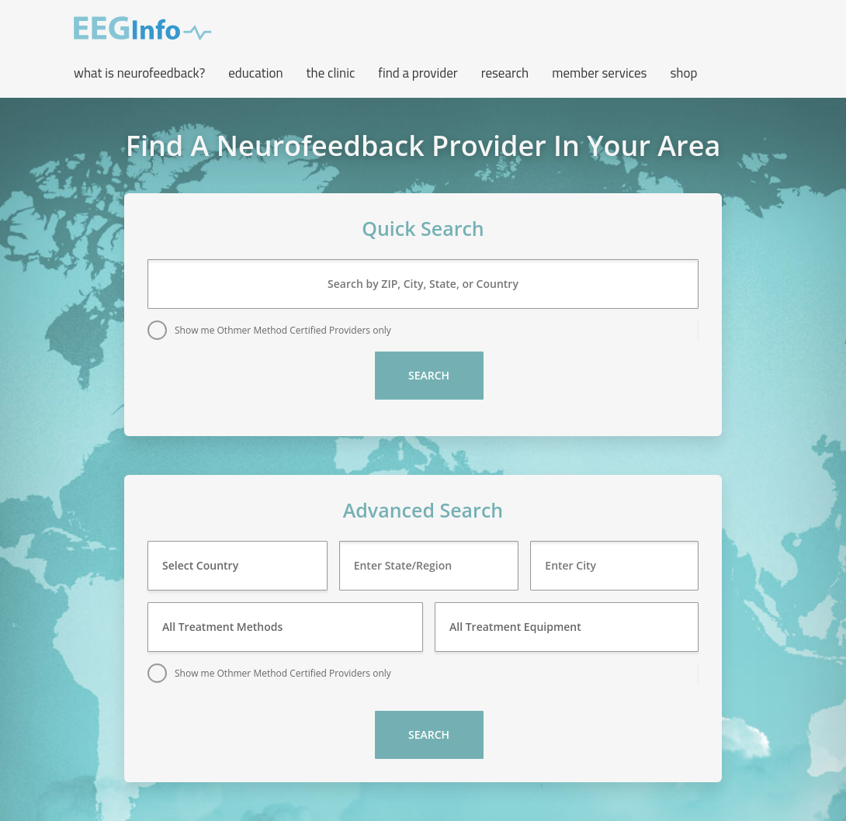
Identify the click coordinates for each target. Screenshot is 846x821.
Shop (683, 73)
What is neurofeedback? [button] (139, 73)
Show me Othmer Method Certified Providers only (283, 330)
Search (428, 375)
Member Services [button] (599, 73)
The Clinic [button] (331, 73)
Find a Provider (417, 73)
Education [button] (255, 73)
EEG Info (143, 28)
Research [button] (505, 73)
